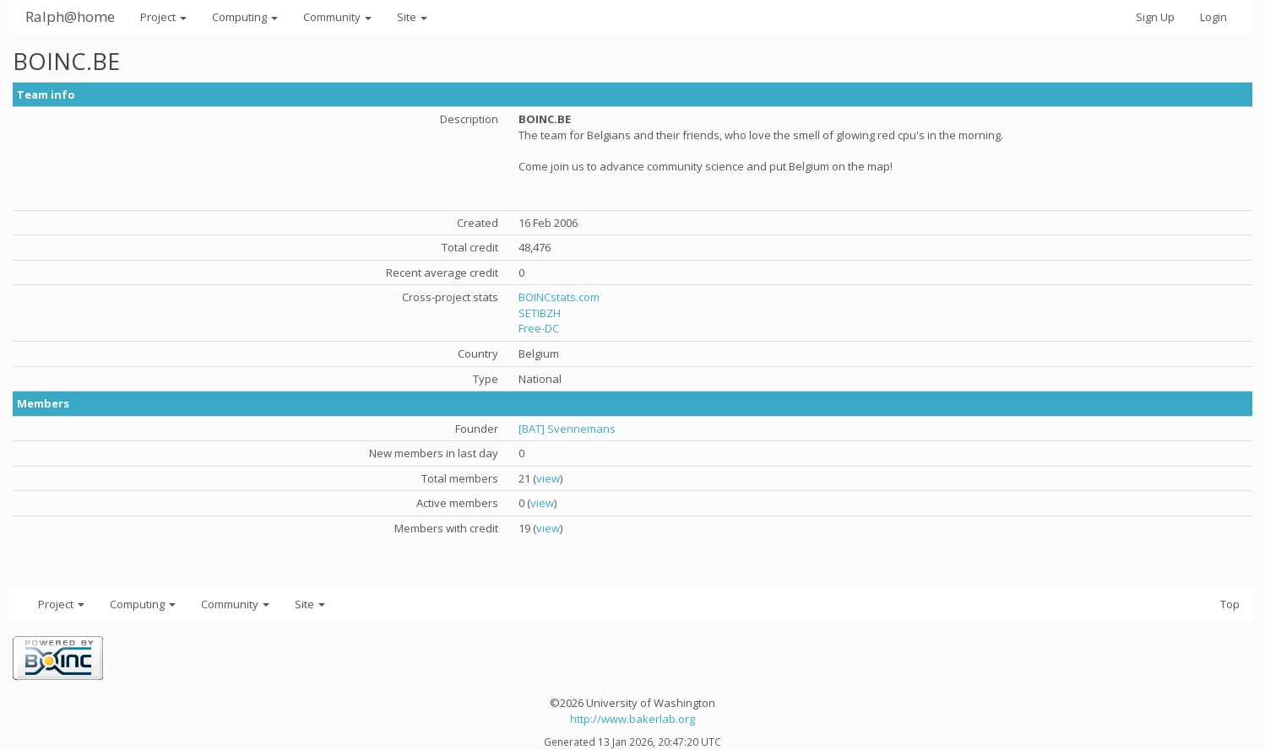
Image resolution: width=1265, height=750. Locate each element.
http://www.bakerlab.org (632, 718)
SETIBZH (539, 313)
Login (1213, 16)
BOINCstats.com (559, 297)
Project (163, 16)
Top (1230, 604)
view (548, 478)
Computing (245, 16)
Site (412, 16)
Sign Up (1155, 16)
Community (337, 16)
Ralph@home (70, 16)
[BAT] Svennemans (567, 428)
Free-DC (538, 328)
